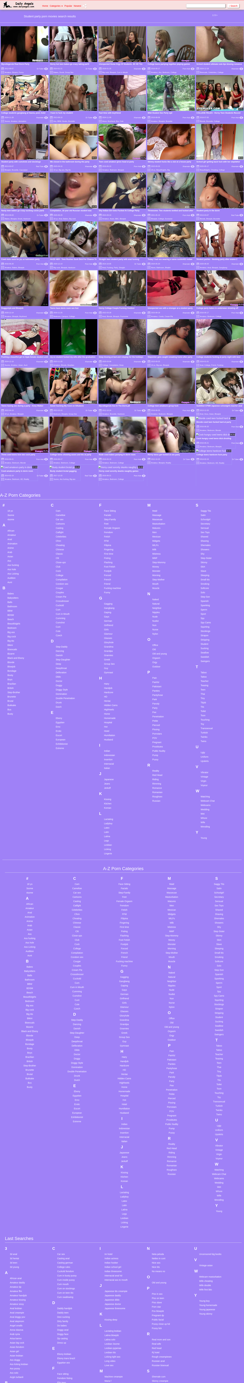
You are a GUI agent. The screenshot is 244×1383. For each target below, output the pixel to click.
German (108, 564)
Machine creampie (113, 1320)
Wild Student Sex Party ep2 (160, 113)
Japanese (109, 722)
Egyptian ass (63, 1306)
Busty (10, 657)
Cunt (58, 570)
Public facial (158, 1263)
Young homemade (208, 1248)
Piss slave (157, 1246)
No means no (158, 1214)
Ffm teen (61, 1326)
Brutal (10, 644)
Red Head (157, 718)
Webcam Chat (208, 744)
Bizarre (15, 72)
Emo (58, 670)
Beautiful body (17, 1344)
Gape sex (62, 1354)
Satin (203, 458)
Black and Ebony (15, 601)
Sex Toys (205, 475)
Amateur (8, 72)
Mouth (155, 527)
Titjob (203, 645)
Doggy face (62, 1277)
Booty (10, 618)
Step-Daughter (63, 603)
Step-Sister (206, 501)
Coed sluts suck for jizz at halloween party (20, 259)
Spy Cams (206, 565)
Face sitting (63, 1317)
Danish (59, 598)
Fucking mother (64, 1343)
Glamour (108, 577)
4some (10, 462)
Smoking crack (159, 1350)
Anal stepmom (17, 1264)
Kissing (107, 742)
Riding (155, 722)
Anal (60, 219)
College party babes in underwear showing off (217, 308)
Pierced (156, 668)
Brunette (71, 121)
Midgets (156, 484)
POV (154, 681)
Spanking (205, 548)
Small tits (205, 523)
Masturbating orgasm (114, 1341)
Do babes (62, 1269)
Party (116, 268)
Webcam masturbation (210, 1220)
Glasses (108, 581)
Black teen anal (17, 1379)
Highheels (109, 652)
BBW (59, 121)
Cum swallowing (65, 1240)
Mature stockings (112, 1380)
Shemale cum (159, 1320)
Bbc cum (14, 1331)
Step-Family (110, 462)
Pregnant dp (158, 1258)
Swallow (205, 596)
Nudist (155, 564)
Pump (155, 698)
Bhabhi (167, 268)
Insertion (108, 702)
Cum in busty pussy (67, 1219)
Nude (155, 560)
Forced (107, 518)
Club (58, 510)
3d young (14, 1210)
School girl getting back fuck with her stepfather (218, 162)
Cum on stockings (66, 1232)
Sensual (205, 471)
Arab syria (15, 1277)
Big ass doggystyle (19, 1357)
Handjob (108, 631)
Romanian (157, 735)
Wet (203, 757)
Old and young (159, 597)
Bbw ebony (15, 1336)
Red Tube (42, 166)
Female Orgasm (112, 471)
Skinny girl (157, 1328)
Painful (155, 625)
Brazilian (70, 365)
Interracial (109, 707)
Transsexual (207, 671)
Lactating (108, 762)
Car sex (59, 462)
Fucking (110, 268)
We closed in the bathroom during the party (69, 162)
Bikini (10, 588)
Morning (156, 518)
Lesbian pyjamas (112, 1291)
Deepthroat (61, 611)
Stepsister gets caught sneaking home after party (170, 357)
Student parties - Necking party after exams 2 (217, 259)
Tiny (203, 641)
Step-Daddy (61, 590)
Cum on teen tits (65, 1236)
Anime (10, 491)
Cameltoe (60, 458)
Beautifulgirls (161, 170)
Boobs (64, 121)
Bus (9, 652)
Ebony (59, 661)
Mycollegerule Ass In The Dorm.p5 (114, 406)
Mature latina (110, 1363)
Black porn (15, 1374)
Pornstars (157, 677)
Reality (155, 714)
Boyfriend (111, 121)
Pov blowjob (158, 1254)
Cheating (214, 170)
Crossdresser (62, 544)
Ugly (203, 695)
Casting (59, 471)
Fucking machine (112, 531)
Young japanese (207, 1253)
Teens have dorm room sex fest (64, 308)
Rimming (156, 727)
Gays (106, 560)
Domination (61, 637)
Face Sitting (110, 454)
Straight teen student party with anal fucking (119, 259)
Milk (154, 492)
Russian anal (158, 1304)
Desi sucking (63, 1260)
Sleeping (205, 518)
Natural (156, 547)
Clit (57, 501)
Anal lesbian (16, 1251)
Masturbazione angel (114, 1354)
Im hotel (108, 1197)
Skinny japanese (160, 1333)
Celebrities (212, 72)
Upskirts (205, 704)
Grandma (108, 590)
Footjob (107, 514)
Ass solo (14, 1316)
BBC (117, 219)
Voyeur (204, 728)
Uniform (204, 700)
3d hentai (14, 1202)
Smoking (205, 527)
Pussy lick (157, 1271)
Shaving (205, 484)
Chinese (60, 492)
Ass (160, 72)
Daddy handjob (64, 1251)
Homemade (109, 661)
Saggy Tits (206, 454)
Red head (157, 1291)
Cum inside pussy (66, 1223)
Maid (154, 454)
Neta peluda (158, 1197)
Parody (155, 647)
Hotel (106, 674)
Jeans (107, 727)
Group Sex (69, 72)
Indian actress (111, 1202)
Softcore (205, 531)
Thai (203, 637)
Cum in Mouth (122, 72)
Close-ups (61, 505)
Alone (104, 121)
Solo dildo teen (159, 1363)
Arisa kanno (16, 1282)
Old (154, 592)
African (10, 474)
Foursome (124, 316)
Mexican (156, 480)
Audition (11, 521)
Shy (202, 497)
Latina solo (109, 1283)
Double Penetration (65, 641)
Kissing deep (110, 1263)
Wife (203, 765)
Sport (203, 557)
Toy (202, 667)
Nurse (155, 572)
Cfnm (58, 484)
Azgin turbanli (16, 1320)
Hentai (107, 644)
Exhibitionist (62, 687)
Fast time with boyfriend (110, 113)
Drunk (61, 72)
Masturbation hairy (113, 1345)
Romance (157, 731)
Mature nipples (111, 1371)
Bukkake (11, 648)
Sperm (204, 553)
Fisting (107, 501)
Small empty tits (160, 1341)
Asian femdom (17, 1290)
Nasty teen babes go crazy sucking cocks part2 (22, 211)
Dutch (59, 650)
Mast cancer (110, 1337)
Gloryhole (109, 585)
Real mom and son (161, 1283)
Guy (106, 611)
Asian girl (14, 1294)
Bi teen (13, 1349)
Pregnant (156, 685)
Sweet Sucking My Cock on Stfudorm (67, 406)
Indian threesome (113, 1214)
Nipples (156, 555)
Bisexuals (203, 72)
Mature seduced (112, 1376)
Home (45, 6)
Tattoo (204, 620)
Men (154, 475)
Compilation (113, 365)
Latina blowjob (111, 1278)
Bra (117, 121)
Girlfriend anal (64, 1371)
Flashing (108, 505)
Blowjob (113, 72)
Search (233, 6)
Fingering (108, 492)
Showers (205, 492)
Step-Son (205, 540)
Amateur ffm (16, 1234)
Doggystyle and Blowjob (12, 308)
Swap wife (157, 1380)
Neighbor (156, 551)
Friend (213, 365)
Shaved (204, 480)
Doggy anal (62, 1273)
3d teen (13, 1206)
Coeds (161, 316)
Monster (156, 514)
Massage (156, 458)
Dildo (58, 620)
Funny (21, 72)
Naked (155, 542)
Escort (59, 678)
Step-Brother (13, 635)
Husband (108, 683)
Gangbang (223, 268)
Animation (22, 121)
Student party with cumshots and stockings (21, 162)
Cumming (60, 561)
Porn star (156, 1250)
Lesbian (108, 788)
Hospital (108, 665)
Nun (154, 568)
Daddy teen (63, 1256)
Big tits (68, 170)
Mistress (156, 497)
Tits (202, 650)
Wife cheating (206, 1224)
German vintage (65, 1367)
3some (7, 121)
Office (155, 588)
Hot (105, 670)
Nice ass (156, 1206)
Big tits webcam (17, 1366)
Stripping (205, 583)
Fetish (107, 480)
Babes (55, 72)
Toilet (203, 654)
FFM (106, 484)
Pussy (155, 702)
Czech (59, 578)
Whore (204, 761)
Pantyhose (157, 638)
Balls (9, 545)
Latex (106, 771)
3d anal (13, 1197)
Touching (205, 663)
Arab (9, 495)
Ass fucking (13, 508)
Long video (109, 1304)
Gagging (108, 547)
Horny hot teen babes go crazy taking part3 (69, 64)
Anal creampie (17, 1256)
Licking (107, 792)
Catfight (59, 475)
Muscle (155, 531)
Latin (106, 775)
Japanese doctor (112, 1247)
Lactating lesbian (112, 1274)
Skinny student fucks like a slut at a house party (169, 162)
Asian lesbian (16, 1299)
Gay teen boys (64, 1363)
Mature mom (110, 1367)
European (60, 683)
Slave (203, 514)
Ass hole (11, 512)
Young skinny (205, 1257)
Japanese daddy (112, 1239)
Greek (107, 603)
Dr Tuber (42, 69)
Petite (155, 664)
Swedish (205, 600)
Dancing (60, 594)
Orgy (154, 605)
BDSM (10, 558)
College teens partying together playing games (169, 64)
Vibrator (204, 715)
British (10, 631)
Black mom (15, 1370)
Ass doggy (15, 1303)
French (107, 523)
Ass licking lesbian (19, 1307)
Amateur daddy (17, 1226)
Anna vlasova (16, 1273)
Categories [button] (56, 6)
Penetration (158, 659)
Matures (156, 471)
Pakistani (156, 629)
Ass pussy (15, 1312)
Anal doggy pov (17, 1260)
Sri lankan (157, 1367)
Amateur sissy (17, 1247)
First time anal (64, 1334)
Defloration (61, 615)
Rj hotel (155, 1296)
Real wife (156, 1287)
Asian (112, 219)
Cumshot (60, 565)
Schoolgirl (205, 462)
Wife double (205, 1228)
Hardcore (26, 219)
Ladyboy (108, 766)
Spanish (205, 544)
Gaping (107, 555)
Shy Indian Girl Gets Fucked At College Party (119, 211)
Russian (156, 744)
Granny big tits (64, 1376)
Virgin (203, 724)
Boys (9, 622)
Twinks (204, 680)
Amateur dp (15, 1230)
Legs (106, 784)
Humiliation (109, 678)
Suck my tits (158, 1371)
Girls (106, 572)
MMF (154, 501)
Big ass (61, 170)
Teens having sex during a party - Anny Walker (22, 406)
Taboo (204, 615)
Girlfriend (108, 568)
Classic (59, 497)
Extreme (60, 691)
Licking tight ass (112, 1300)
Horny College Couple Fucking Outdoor (117, 308)
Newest (77, 6)
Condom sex (62, 527)
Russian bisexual (160, 1308)
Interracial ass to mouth (116, 1223)
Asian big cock (17, 1286)
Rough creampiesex (162, 1300)
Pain (154, 621)
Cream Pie (169, 316)
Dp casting (62, 1282)
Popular (68, 6)
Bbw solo (14, 1340)
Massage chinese (113, 1328)
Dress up (61, 1286)
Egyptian (60, 665)
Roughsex (157, 740)
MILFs (155, 488)
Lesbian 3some (112, 1287)
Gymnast (108, 615)
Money (155, 510)
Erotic (58, 674)
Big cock (105, 72)
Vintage (204, 720)
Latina (107, 779)
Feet (106, 467)
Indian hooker (111, 1206)
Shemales (206, 488)
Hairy (106, 627)
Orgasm (156, 601)
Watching (205, 740)
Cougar (59, 531)
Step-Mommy (159, 505)
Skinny (204, 505)
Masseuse (157, 462)
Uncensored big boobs (210, 1197)
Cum (58, 553)
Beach (10, 562)
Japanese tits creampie (115, 1234)
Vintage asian (206, 1209)
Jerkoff (107, 731)
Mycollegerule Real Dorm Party (15, 64)
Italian (107, 711)
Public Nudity (158, 694)
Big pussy (15, 1362)
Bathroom (160, 268)
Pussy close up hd (161, 1267)
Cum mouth (63, 1227)
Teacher (205, 624)
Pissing (156, 672)
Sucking (205, 591)
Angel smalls (16, 1269)
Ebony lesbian (64, 1297)
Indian (107, 694)
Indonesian (109, 698)
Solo (203, 535)
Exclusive (168, 219)
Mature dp (109, 1358)
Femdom (108, 475)
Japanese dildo (111, 1243)
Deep (121, 365)
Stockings (205, 574)
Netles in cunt (158, 1202)
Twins (203, 684)
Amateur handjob (18, 1239)
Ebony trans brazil (66, 1301)
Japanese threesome (114, 1251)
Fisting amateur (64, 1338)
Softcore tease (159, 1354)
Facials (107, 458)
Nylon (155, 577)
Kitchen (107, 747)
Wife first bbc (205, 1233)
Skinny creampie (160, 1324)
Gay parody (63, 1358)
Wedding (205, 752)
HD (105, 640)
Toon (203, 658)
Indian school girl (112, 1210)
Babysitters (12, 541)
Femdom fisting (64, 1321)
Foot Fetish (109, 510)
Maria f (107, 1324)
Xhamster (140, 69)
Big (168, 170)
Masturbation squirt (113, 1350)
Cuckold (60, 548)
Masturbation (158, 467)
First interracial (64, 1330)
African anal (16, 1221)
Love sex (108, 1308)
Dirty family (62, 1264)
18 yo (55, 170)
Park (154, 642)
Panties (156, 634)
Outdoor (156, 610)
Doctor (59, 624)
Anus (206, 414)
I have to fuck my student (61, 113)
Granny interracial (66, 1380)
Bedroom (166, 72)
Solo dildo (157, 1358)
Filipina (107, 488)
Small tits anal (159, 1345)
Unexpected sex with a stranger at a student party (170, 308)
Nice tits (156, 1210)
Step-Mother (158, 523)
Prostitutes (157, 690)
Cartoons (60, 467)
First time (108, 497)
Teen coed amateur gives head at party (116, 162)
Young (204, 781)
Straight (122, 268)
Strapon (204, 578)
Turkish (204, 676)
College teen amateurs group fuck (163, 406)
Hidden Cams (110, 648)
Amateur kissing (18, 1243)
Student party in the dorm (208, 211)
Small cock (157, 1337)
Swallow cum (158, 1376)
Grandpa (108, 594)
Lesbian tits (110, 1296)
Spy (202, 561)
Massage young (112, 1333)
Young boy (204, 1244)
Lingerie (108, 796)
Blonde (202, 121)
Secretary (205, 467)
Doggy (59, 628)
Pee (154, 655)
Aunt (25, 365)
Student (204, 587)
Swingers (205, 604)
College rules (63, 1210)
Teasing (204, 628)
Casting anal (63, 1202)
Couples (60, 535)
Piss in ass (157, 1237)
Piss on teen (158, 1241)
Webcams (206, 748)
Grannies (108, 598)
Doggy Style (62, 633)
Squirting (205, 570)
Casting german (65, 1206)
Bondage (11, 614)
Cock (58, 514)
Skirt (203, 510)
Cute (121, 121)
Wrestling (205, 770)
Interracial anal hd (113, 1219)
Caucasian (23, 170)
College (174, 72)
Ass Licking (13, 517)
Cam (58, 454)
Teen (203, 633)
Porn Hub (188, 69)
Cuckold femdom (65, 1214)
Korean (107, 751)
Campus (65, 316)
